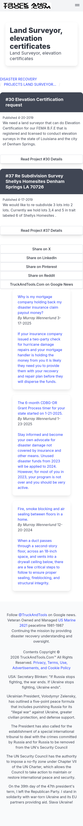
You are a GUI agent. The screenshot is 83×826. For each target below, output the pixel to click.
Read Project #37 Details (41, 230)
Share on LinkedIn (41, 258)
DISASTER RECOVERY (18, 79)
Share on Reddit (41, 275)
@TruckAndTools (33, 615)
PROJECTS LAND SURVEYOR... (30, 84)
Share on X (41, 249)
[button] (77, 5)
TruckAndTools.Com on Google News (41, 284)
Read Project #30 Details (41, 159)
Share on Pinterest (41, 266)
